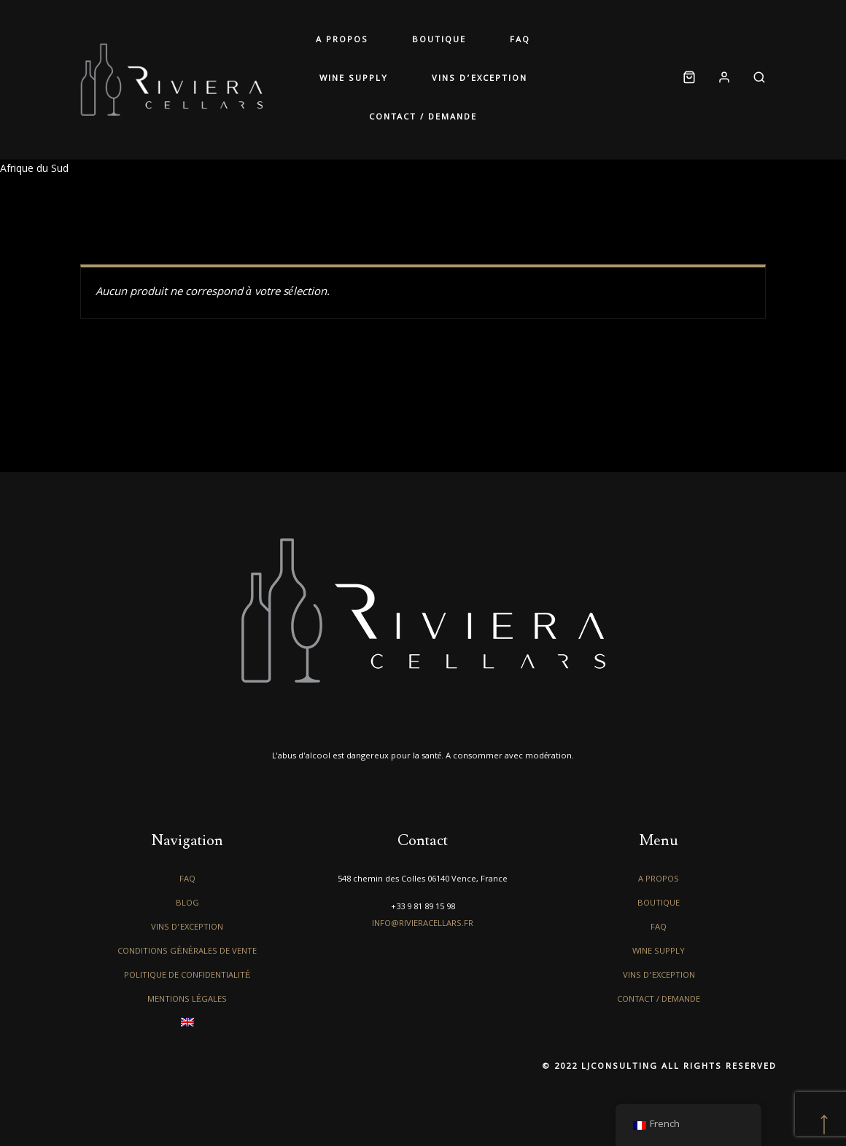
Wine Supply (353, 79)
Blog (187, 904)
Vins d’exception (479, 79)
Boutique (439, 40)
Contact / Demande (423, 118)
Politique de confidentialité (187, 976)
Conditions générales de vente (187, 952)
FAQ (520, 40)
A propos (342, 40)
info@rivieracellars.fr (422, 924)
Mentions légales (187, 1000)
